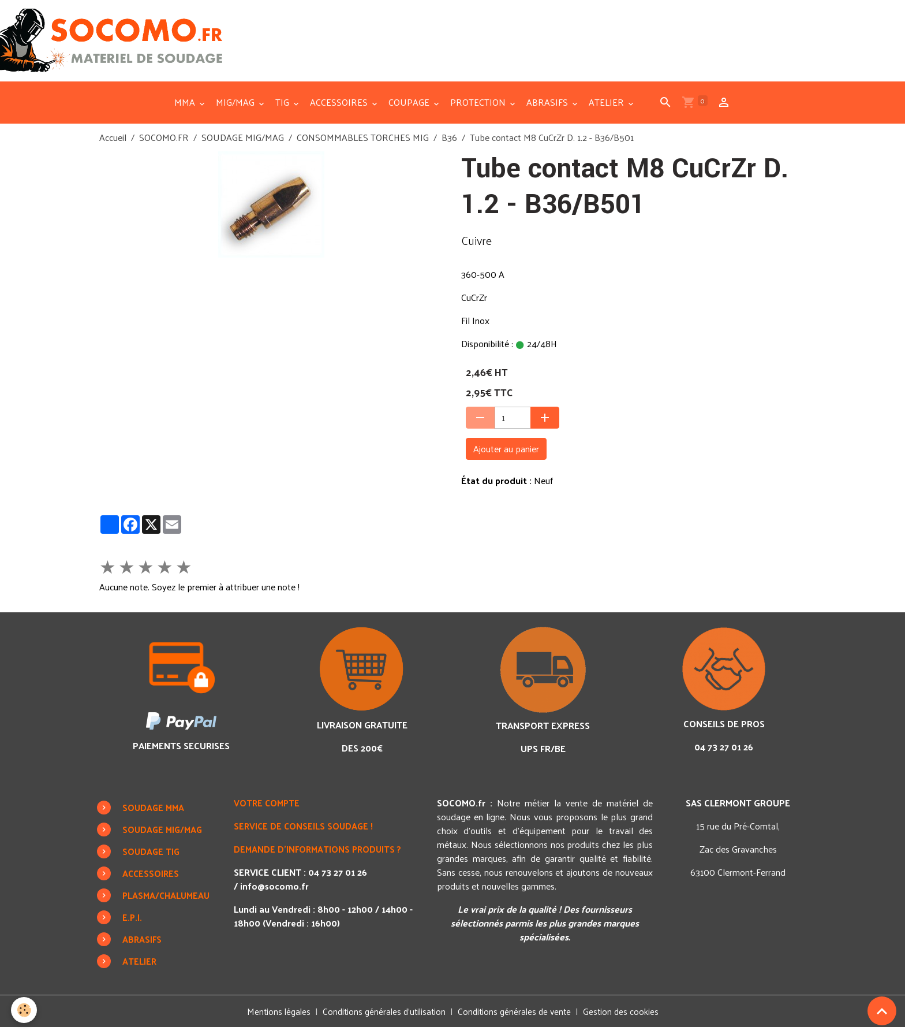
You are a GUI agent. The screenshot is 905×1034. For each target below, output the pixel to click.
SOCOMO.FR (164, 143)
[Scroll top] (881, 1010)
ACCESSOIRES (340, 108)
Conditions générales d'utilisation (382, 1017)
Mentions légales (273, 1017)
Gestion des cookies (626, 1018)
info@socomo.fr (275, 892)
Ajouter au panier (506, 455)
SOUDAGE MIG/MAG (242, 143)
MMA (185, 108)
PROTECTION (479, 108)
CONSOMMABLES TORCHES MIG (363, 143)
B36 (449, 143)
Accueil (112, 143)
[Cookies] (25, 1010)
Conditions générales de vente (516, 1017)
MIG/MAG (236, 108)
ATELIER (607, 108)
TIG (283, 108)
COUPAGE (410, 108)
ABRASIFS (548, 108)
